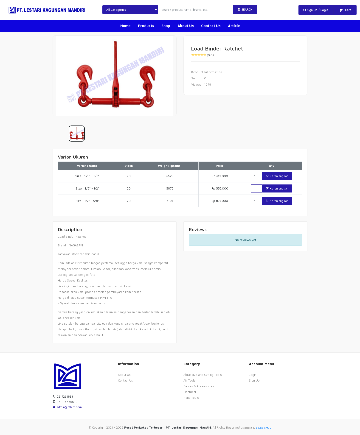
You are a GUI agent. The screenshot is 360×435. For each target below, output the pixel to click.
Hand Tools (191, 397)
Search (245, 9)
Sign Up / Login (315, 10)
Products (146, 26)
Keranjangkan (277, 176)
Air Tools (189, 380)
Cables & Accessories (198, 386)
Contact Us (211, 26)
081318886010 (65, 402)
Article (234, 26)
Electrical (189, 392)
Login (252, 374)
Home (125, 26)
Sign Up (254, 380)
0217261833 (63, 396)
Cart (345, 10)
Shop (165, 26)
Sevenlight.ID (263, 427)
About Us (185, 26)
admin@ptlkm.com (67, 407)
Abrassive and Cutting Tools (202, 374)
